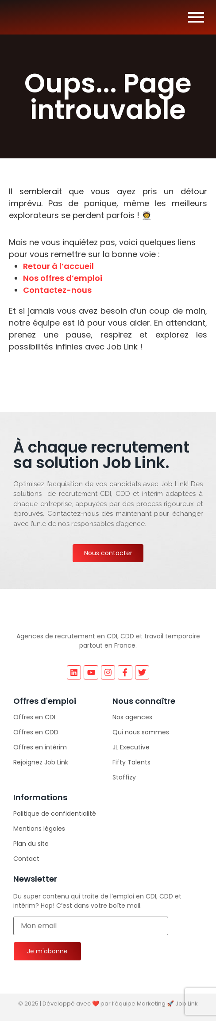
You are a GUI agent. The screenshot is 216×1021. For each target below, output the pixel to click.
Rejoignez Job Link (40, 762)
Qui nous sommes (140, 732)
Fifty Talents (131, 762)
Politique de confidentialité (54, 813)
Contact (26, 858)
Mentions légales (39, 828)
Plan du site (31, 843)
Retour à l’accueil (58, 266)
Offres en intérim (40, 747)
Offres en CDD (35, 732)
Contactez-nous (57, 290)
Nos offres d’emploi (62, 278)
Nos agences (132, 717)
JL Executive (131, 747)
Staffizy (124, 777)
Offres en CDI (34, 717)
